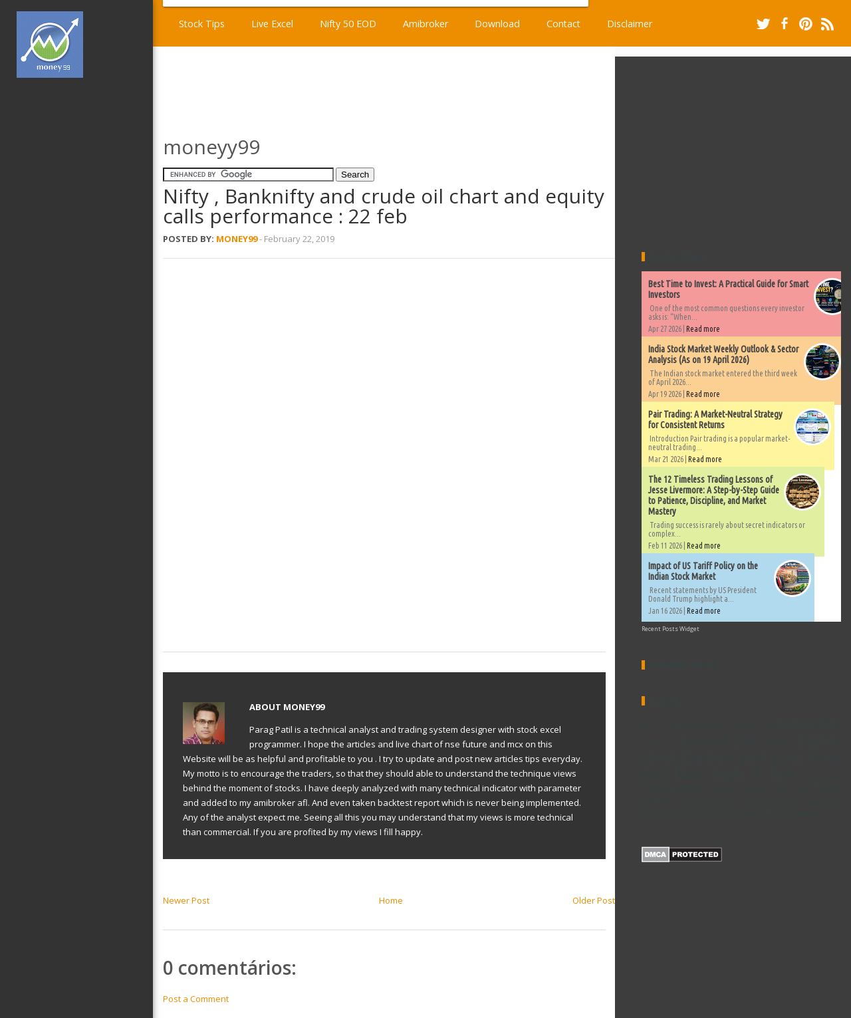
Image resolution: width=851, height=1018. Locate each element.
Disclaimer (629, 23)
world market (796, 814)
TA (802, 789)
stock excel (740, 813)
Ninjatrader (821, 776)
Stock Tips (202, 23)
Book (743, 725)
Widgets (784, 801)
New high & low (733, 773)
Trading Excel (707, 801)
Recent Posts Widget (670, 628)
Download (497, 23)
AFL (648, 725)
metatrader (690, 814)
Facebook (784, 24)
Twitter (763, 24)
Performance (673, 788)
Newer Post (186, 900)
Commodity (803, 723)
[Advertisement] (85, 288)
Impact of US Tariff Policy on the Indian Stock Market (703, 571)
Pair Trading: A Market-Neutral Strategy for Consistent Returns (715, 419)
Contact (563, 23)
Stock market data (751, 789)
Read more (703, 328)
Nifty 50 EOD (348, 23)
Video (751, 801)
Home (391, 900)
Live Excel (272, 23)
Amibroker (425, 23)
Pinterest (805, 24)
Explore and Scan (742, 756)
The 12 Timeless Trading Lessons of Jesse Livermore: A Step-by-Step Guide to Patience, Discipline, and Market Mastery (713, 495)
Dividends (658, 742)
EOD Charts (764, 741)
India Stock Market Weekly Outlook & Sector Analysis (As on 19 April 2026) (723, 354)
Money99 (236, 239)
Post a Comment (196, 999)
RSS (827, 24)
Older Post (593, 900)
